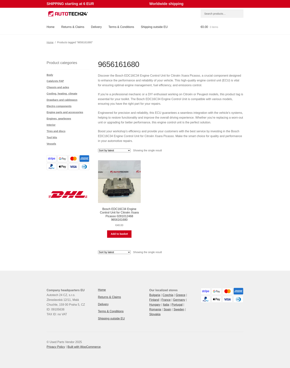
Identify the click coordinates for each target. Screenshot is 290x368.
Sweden (178, 309)
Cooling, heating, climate (62, 93)
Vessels (51, 143)
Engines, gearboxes (59, 118)
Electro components (59, 106)
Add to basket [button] (119, 233)
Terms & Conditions (121, 26)
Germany (179, 299)
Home (51, 26)
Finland (154, 299)
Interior (51, 124)
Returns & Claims (72, 26)
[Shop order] (114, 150)
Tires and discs (56, 131)
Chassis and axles (58, 87)
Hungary (154, 304)
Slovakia (154, 314)
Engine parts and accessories (65, 112)
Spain (167, 309)
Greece (180, 295)
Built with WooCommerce (84, 346)
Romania (155, 309)
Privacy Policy (56, 346)
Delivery (96, 26)
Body (50, 74)
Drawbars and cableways (62, 99)
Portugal (177, 304)
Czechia (168, 295)
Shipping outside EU (154, 26)
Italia (166, 304)
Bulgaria (154, 295)
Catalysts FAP (55, 81)
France (166, 299)
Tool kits (52, 137)
